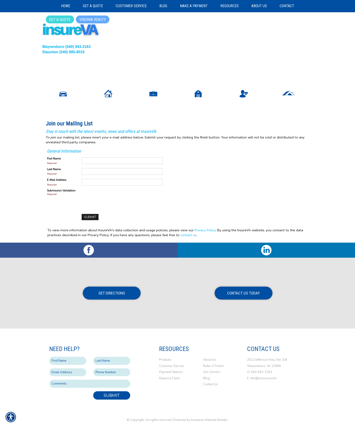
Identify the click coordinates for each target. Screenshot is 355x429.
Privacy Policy (205, 230)
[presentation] (117, 198)
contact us (188, 235)
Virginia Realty (92, 19)
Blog (206, 378)
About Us (209, 360)
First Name (54, 158)
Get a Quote (60, 19)
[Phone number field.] (111, 372)
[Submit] (90, 217)
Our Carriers (211, 372)
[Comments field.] (89, 384)
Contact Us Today (243, 293)
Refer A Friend (213, 366)
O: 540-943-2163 (260, 372)
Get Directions (112, 293)
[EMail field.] (67, 372)
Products (165, 360)
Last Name (54, 169)
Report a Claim (169, 378)
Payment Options (171, 372)
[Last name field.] (111, 361)
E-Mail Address (56, 180)
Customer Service (171, 366)
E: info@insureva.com (262, 378)
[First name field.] (67, 361)
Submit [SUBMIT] (112, 395)
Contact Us (210, 384)
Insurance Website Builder (209, 420)
